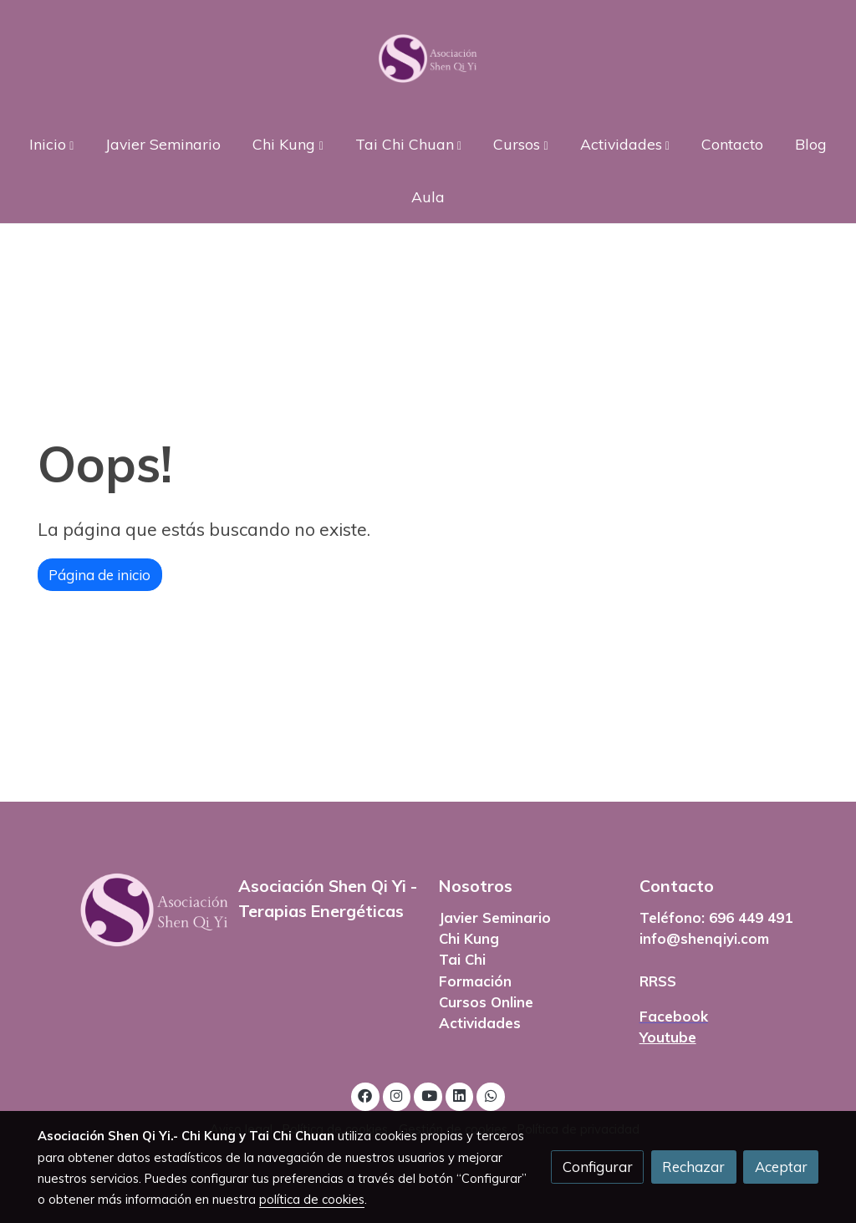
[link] (428, 58)
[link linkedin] (459, 1095)
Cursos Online (486, 1002)
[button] (51, 143)
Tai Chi (462, 959)
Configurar (598, 1166)
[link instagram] (397, 1095)
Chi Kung (469, 938)
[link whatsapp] (490, 1095)
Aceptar (781, 1166)
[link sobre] (127, 910)
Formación (475, 981)
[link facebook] (365, 1095)
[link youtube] (429, 1095)
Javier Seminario (495, 917)
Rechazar (693, 1166)
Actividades (480, 1023)
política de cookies (311, 1199)
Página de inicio (99, 574)
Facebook (673, 1016)
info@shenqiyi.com (704, 938)
